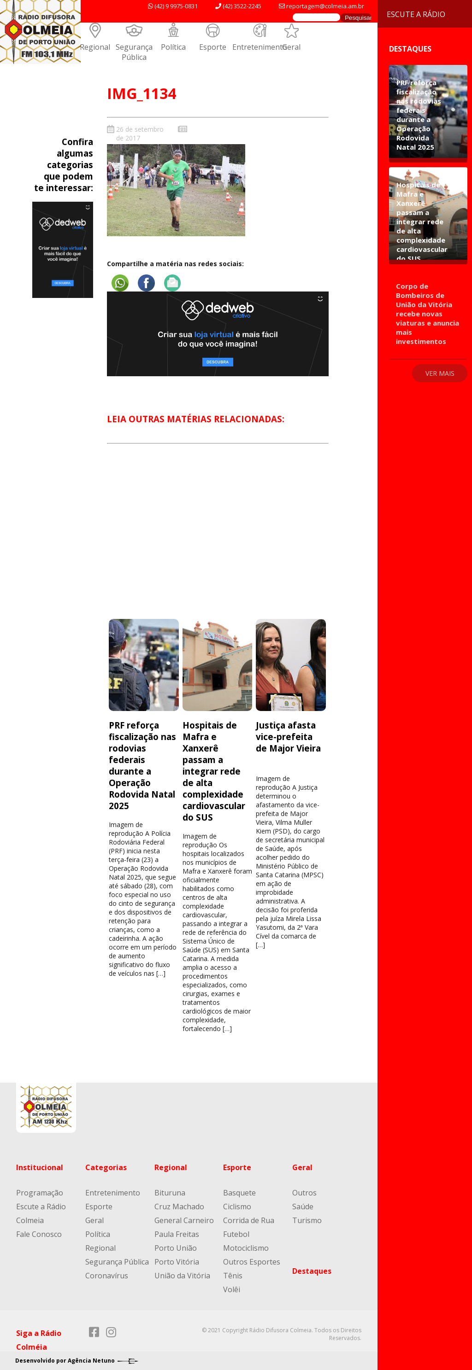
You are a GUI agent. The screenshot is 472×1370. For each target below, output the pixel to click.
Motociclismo (246, 1248)
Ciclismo (237, 1206)
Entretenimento (259, 47)
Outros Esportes (251, 1262)
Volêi (231, 1289)
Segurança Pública (134, 52)
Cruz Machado (179, 1206)
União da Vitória (182, 1276)
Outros (304, 1193)
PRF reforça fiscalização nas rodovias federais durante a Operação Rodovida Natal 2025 (142, 765)
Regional (95, 47)
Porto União (175, 1248)
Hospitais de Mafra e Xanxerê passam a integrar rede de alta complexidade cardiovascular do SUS (214, 771)
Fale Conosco (39, 1234)
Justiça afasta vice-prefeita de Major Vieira (288, 736)
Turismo (307, 1220)
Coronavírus (106, 1276)
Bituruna (169, 1193)
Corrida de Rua (248, 1220)
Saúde (302, 1206)
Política (173, 47)
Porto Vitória (176, 1262)
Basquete (239, 1193)
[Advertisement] (217, 539)
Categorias (106, 1167)
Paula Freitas (176, 1234)
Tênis (232, 1276)
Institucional (39, 1167)
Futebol (236, 1234)
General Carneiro (184, 1220)
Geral (291, 47)
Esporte (212, 47)
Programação (39, 1193)
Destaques (311, 1271)
